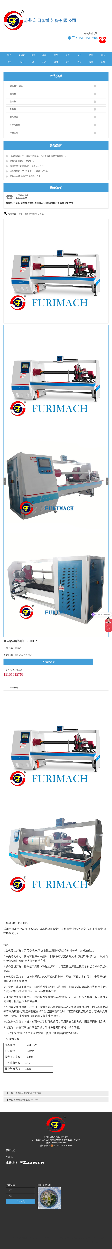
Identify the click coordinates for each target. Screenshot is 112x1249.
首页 (21, 214)
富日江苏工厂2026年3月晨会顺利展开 (26, 166)
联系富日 (91, 58)
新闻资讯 (56, 58)
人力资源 (79, 58)
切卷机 (13, 101)
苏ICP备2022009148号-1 (96, 1242)
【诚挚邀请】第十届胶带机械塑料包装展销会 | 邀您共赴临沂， (37, 156)
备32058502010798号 (61, 1146)
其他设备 (14, 117)
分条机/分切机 (16, 86)
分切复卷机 (22, 58)
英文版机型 (15, 125)
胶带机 (13, 109)
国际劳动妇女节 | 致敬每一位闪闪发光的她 (28, 171)
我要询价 (48, 661)
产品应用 (14, 133)
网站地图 (103, 58)
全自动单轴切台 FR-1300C (27, 1100)
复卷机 (13, 94)
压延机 (33, 58)
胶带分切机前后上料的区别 (21, 161)
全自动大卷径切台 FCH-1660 (28, 1093)
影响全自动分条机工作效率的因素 (25, 176)
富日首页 (9, 58)
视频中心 (44, 58)
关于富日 (68, 58)
